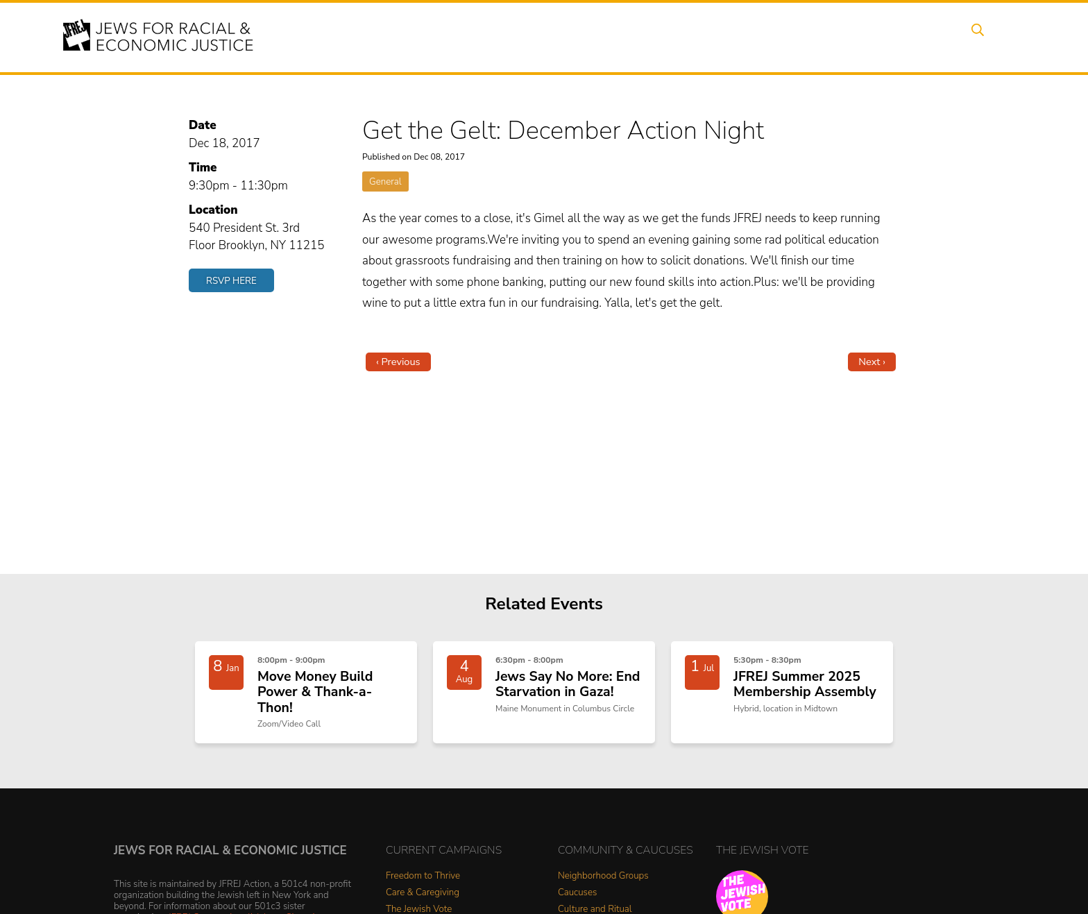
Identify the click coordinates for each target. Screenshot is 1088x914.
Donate (883, 36)
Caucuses (577, 896)
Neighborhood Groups (603, 880)
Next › (871, 362)
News (743, 36)
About (489, 36)
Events (544, 36)
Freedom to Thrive (423, 880)
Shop (936, 36)
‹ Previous (398, 362)
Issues (599, 36)
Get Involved (811, 36)
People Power (671, 36)
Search (988, 36)
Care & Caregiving (422, 896)
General (385, 181)
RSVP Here (231, 280)
